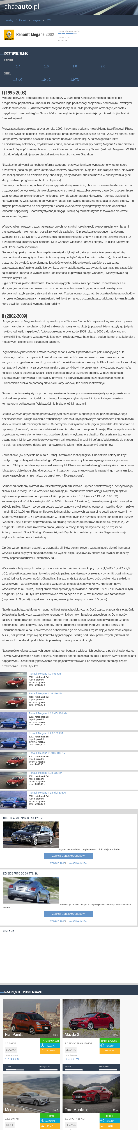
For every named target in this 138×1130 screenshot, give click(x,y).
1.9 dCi (46, 79)
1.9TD (74, 79)
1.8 (74, 66)
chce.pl (21, 5)
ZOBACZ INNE (57, 863)
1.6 (46, 66)
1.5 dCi (18, 79)
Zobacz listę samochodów (68, 856)
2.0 (103, 66)
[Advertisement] (30, 957)
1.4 (18, 66)
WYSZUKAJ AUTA (78, 863)
